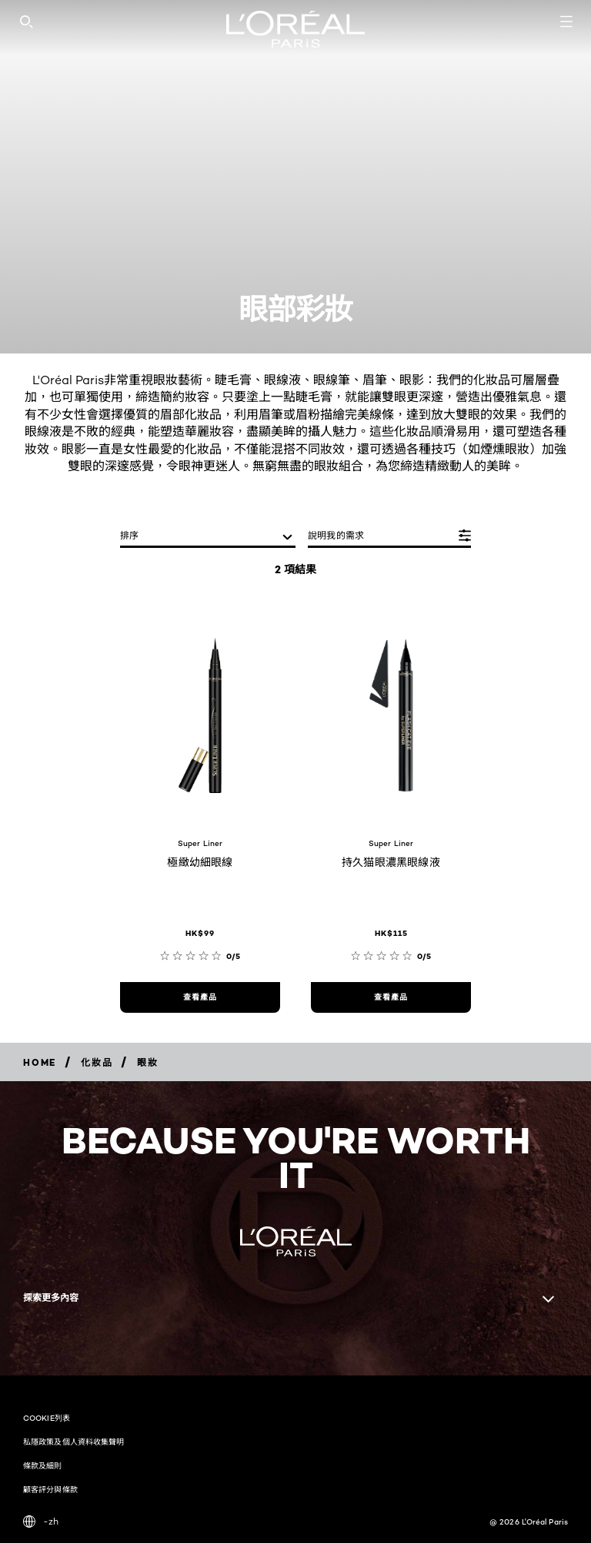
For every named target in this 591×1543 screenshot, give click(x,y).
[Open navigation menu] (566, 21)
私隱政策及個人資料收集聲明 (73, 1441)
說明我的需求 (336, 535)
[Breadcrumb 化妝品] (96, 1062)
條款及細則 (42, 1465)
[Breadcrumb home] (39, 1062)
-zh (40, 1521)
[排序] (208, 537)
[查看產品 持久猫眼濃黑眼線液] (391, 997)
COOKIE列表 (46, 1417)
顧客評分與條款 (50, 1489)
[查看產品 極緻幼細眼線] (200, 997)
